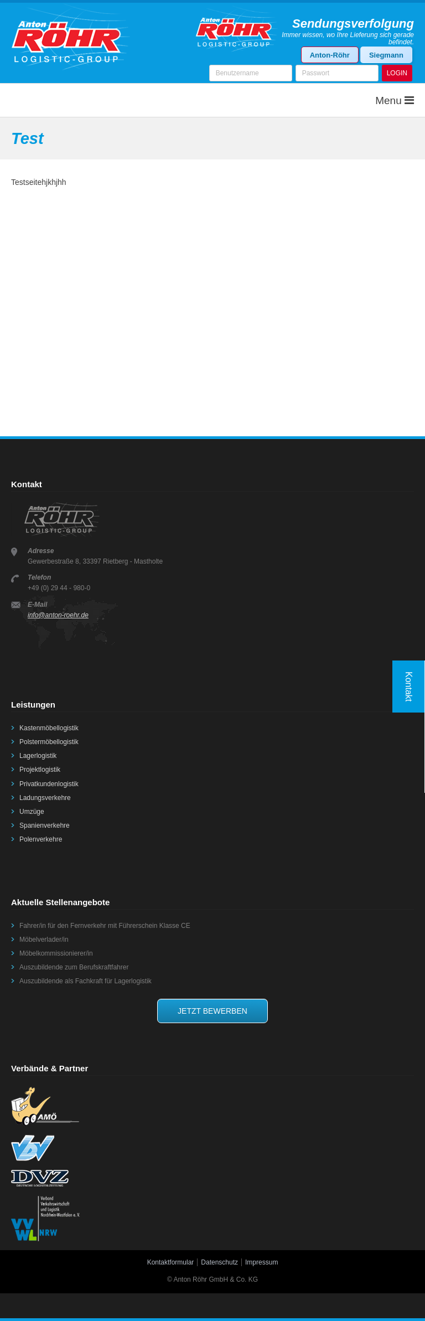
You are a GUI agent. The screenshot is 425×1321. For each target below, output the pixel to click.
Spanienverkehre (44, 825)
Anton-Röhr (330, 55)
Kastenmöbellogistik (49, 728)
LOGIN (397, 73)
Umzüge (31, 812)
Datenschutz (219, 1262)
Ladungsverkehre (45, 798)
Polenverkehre (40, 839)
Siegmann (386, 55)
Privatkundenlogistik (49, 784)
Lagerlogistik (37, 756)
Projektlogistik (39, 769)
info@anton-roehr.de (58, 615)
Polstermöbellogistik (49, 742)
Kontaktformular (170, 1262)
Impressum (261, 1262)
